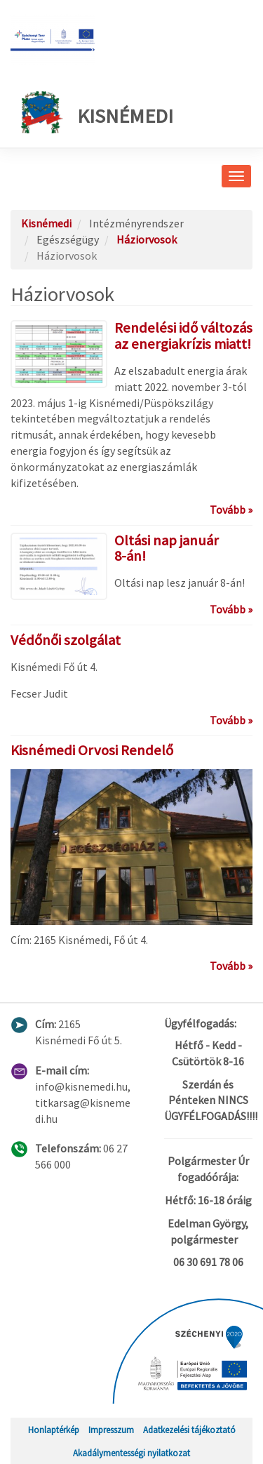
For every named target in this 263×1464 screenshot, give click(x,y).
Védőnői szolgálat (66, 640)
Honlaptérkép (53, 1429)
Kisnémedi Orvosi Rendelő (92, 750)
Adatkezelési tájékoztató (189, 1429)
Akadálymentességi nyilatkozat (131, 1452)
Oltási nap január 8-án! (166, 548)
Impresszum (111, 1429)
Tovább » (231, 510)
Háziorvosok (146, 239)
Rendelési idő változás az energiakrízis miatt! (183, 336)
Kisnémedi (97, 112)
